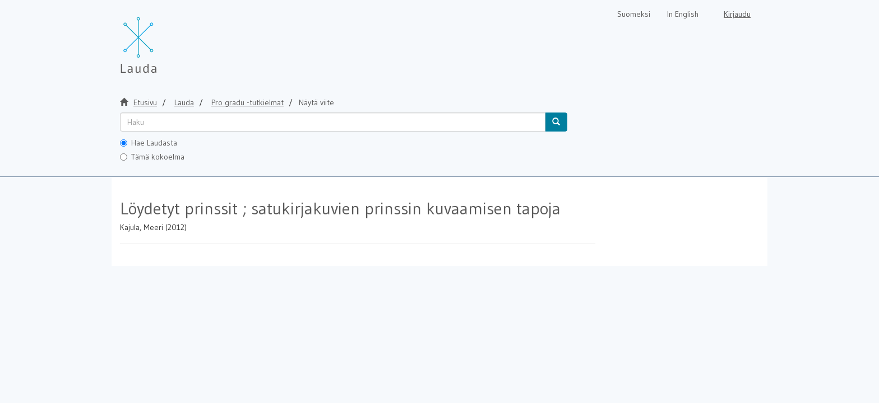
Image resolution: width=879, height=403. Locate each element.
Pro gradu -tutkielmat (247, 102)
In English (682, 14)
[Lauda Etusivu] (162, 39)
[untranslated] (332, 122)
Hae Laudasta (148, 143)
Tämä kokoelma (152, 157)
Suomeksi (633, 14)
